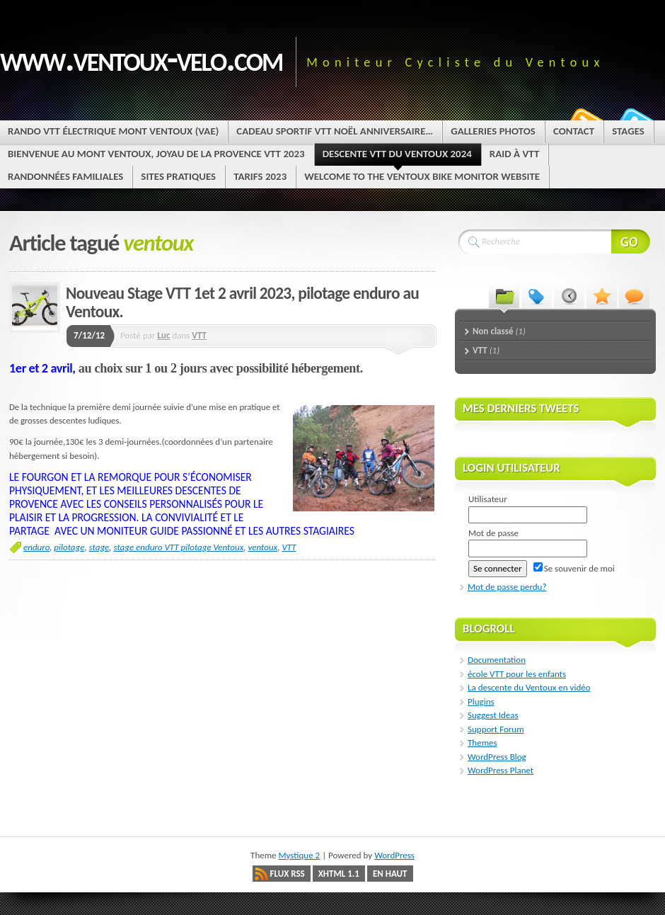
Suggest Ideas (493, 715)
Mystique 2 (299, 855)
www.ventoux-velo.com (141, 58)
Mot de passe (493, 533)
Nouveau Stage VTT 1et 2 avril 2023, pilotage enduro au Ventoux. (242, 302)
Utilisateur (487, 499)
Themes (482, 742)
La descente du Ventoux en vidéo (529, 687)
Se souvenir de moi (574, 568)
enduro (36, 547)
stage (99, 547)
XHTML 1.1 (338, 873)
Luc (164, 335)
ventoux (262, 547)
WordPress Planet (500, 770)
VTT (199, 335)
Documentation (497, 659)
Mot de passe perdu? (507, 586)
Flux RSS (287, 873)
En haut (390, 873)
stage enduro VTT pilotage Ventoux (178, 547)
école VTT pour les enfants (517, 674)
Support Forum (496, 729)
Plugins (481, 701)
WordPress (394, 855)
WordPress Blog (497, 756)
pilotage (69, 547)
